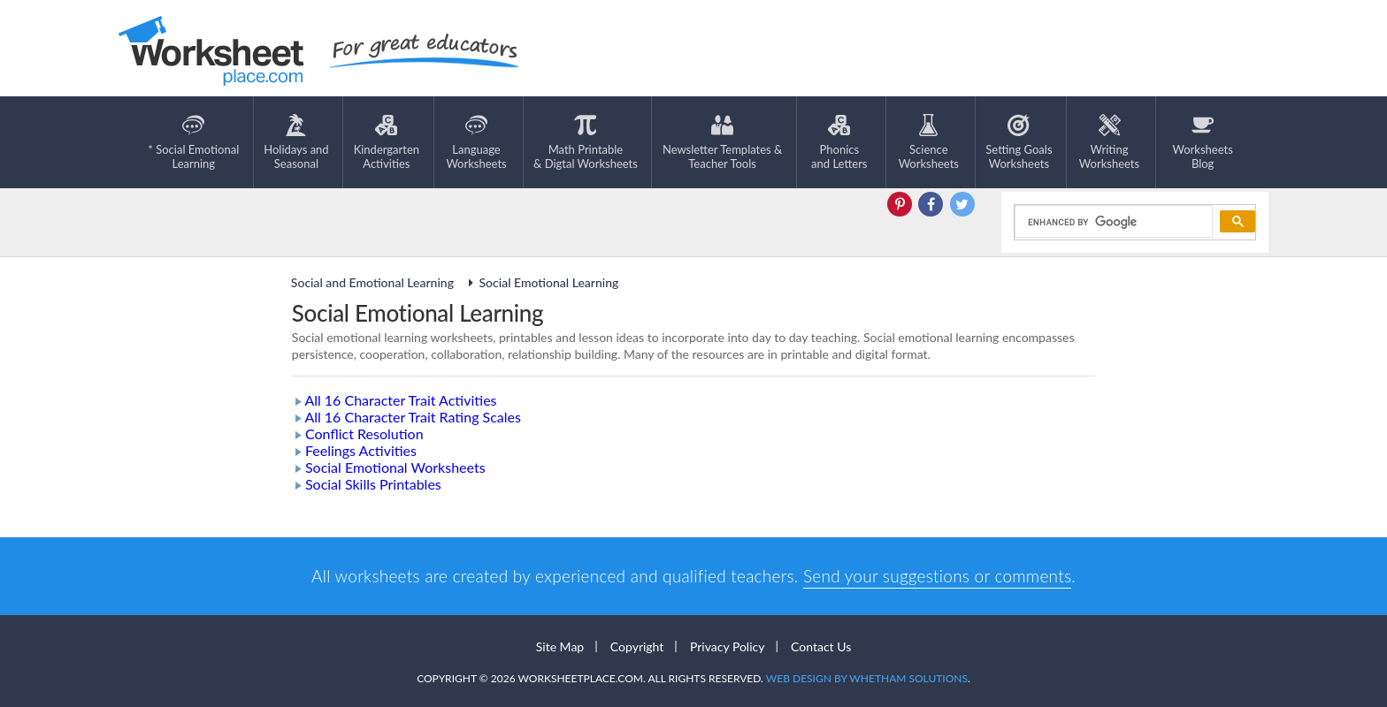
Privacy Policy (727, 646)
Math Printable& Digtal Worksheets (585, 142)
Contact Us (821, 646)
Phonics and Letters (839, 142)
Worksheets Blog (1202, 142)
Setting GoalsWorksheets (1018, 142)
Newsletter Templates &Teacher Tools (722, 142)
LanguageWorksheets (476, 142)
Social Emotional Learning (540, 282)
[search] (1112, 221)
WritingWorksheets (1109, 142)
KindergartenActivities (386, 142)
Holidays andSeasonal (296, 142)
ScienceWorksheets (929, 142)
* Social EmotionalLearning (193, 142)
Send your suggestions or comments (937, 576)
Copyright (637, 646)
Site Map (560, 646)
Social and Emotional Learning (374, 282)
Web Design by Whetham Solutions (867, 678)
